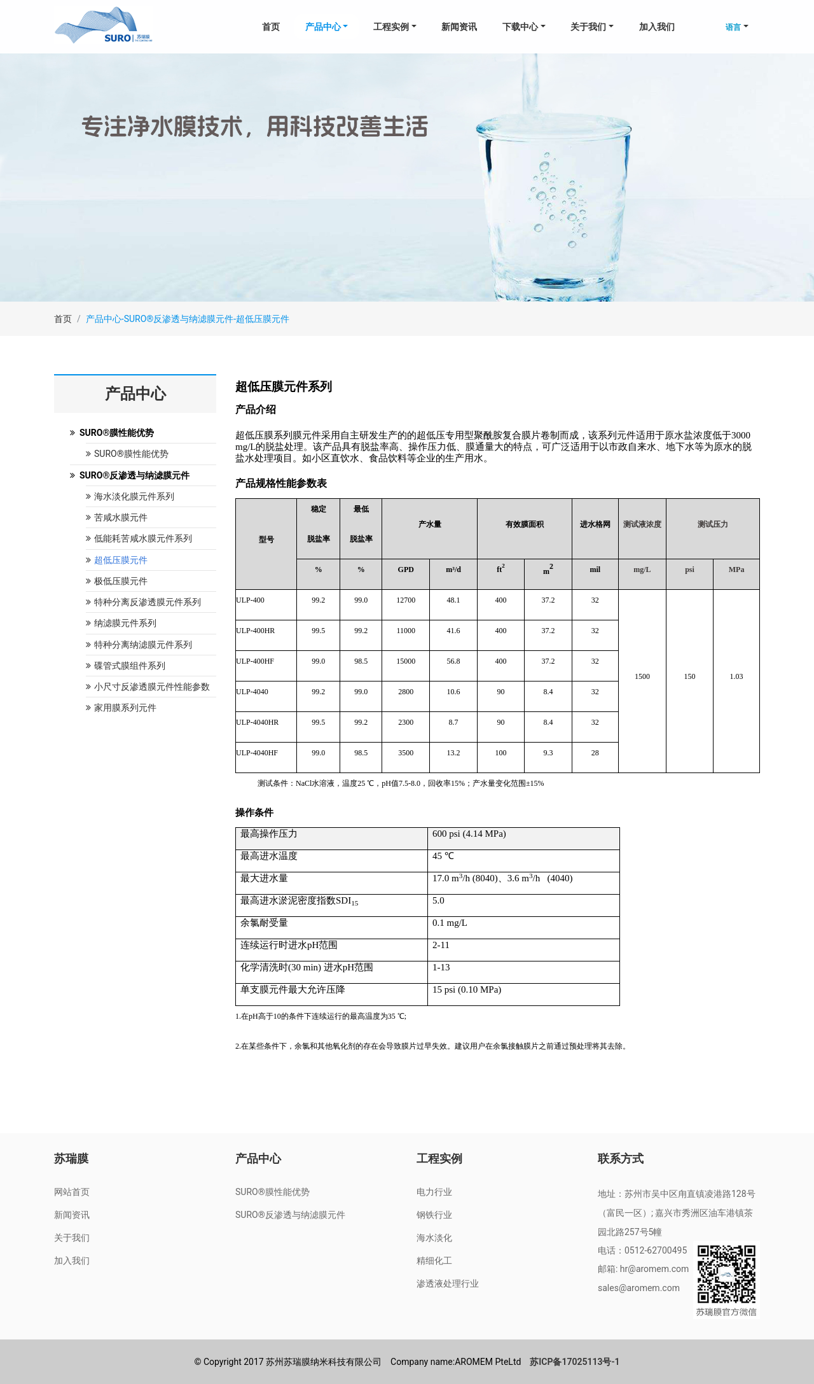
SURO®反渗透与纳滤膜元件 (290, 1215)
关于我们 (72, 1238)
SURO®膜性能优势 (127, 454)
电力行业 (434, 1192)
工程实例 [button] (391, 27)
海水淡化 (434, 1238)
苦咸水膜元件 (117, 517)
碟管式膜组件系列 (125, 666)
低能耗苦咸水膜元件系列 (139, 538)
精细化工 (434, 1260)
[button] (737, 26)
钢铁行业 (434, 1215)
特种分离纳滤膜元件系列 (139, 645)
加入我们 (657, 27)
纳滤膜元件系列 (121, 623)
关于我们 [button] (588, 27)
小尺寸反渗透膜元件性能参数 (148, 687)
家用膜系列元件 (121, 707)
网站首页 (72, 1192)
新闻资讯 (459, 27)
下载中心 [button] (520, 27)
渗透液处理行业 (448, 1283)
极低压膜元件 (117, 581)
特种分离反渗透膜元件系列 (143, 602)
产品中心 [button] (323, 27)
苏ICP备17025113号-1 (574, 1362)
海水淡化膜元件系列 (130, 496)
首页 (271, 27)
